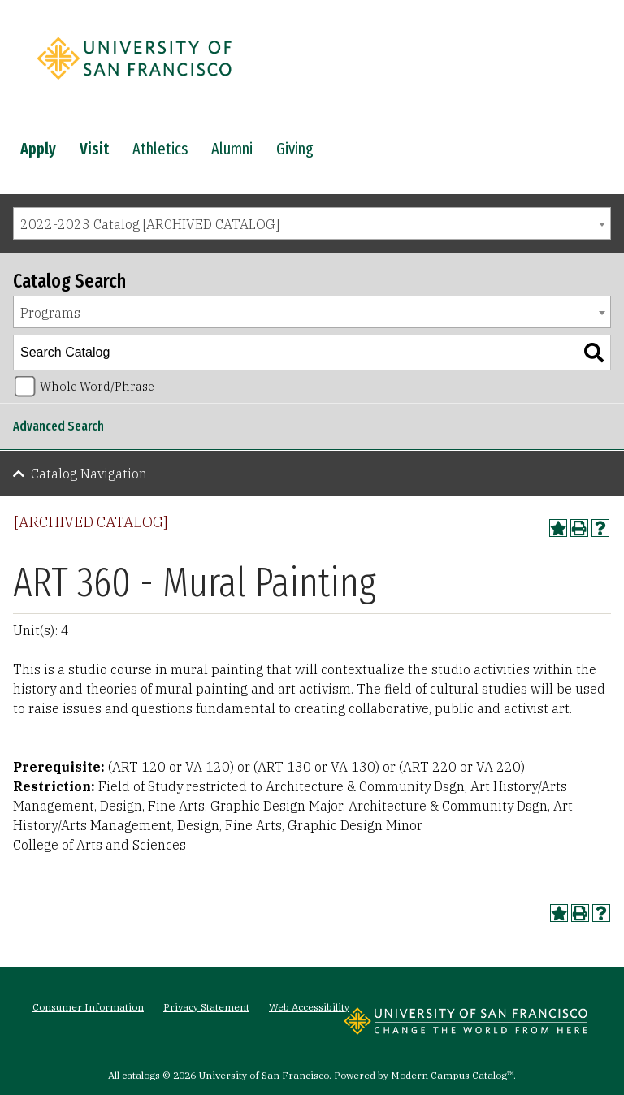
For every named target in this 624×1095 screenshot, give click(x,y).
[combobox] (312, 223)
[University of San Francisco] (134, 84)
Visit (94, 148)
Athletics (160, 148)
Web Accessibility (309, 1007)
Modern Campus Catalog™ (452, 1075)
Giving (295, 148)
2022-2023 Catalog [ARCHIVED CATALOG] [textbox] (150, 224)
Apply (38, 148)
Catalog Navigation (89, 473)
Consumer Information (88, 1007)
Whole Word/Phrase (97, 386)
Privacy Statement (206, 1007)
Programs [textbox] (50, 313)
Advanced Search (58, 426)
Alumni (232, 148)
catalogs (141, 1075)
